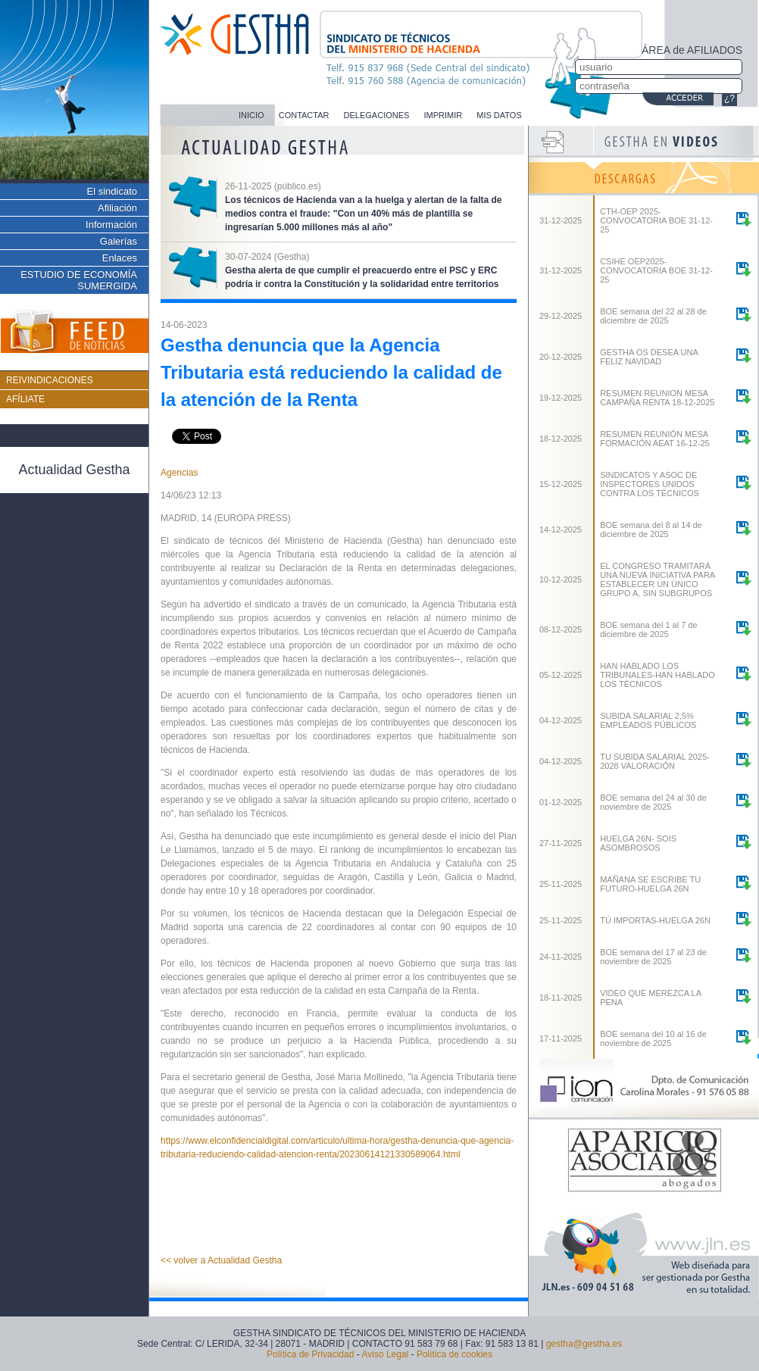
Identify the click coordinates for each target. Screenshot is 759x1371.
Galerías (118, 241)
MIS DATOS (499, 115)
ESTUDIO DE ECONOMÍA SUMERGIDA (78, 280)
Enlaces (119, 258)
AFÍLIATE (25, 399)
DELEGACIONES (377, 115)
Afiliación (117, 208)
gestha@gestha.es (584, 1343)
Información (111, 224)
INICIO (251, 115)
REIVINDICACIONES (49, 380)
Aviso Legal (384, 1354)
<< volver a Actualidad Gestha (221, 1260)
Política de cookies (454, 1354)
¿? (729, 98)
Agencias (179, 472)
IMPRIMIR (442, 115)
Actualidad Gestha (74, 469)
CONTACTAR (304, 115)
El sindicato (112, 191)
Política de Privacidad (310, 1354)
